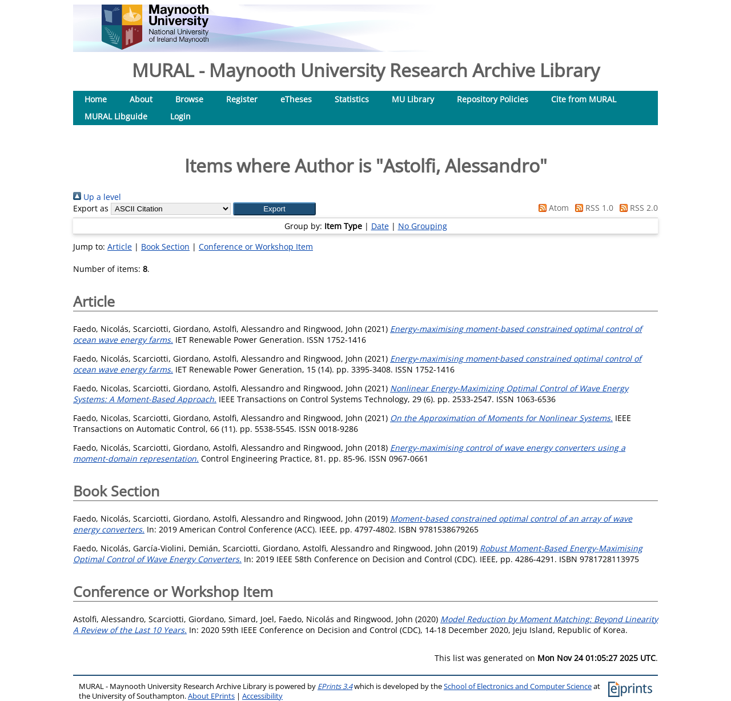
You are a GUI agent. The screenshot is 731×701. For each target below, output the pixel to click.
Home (96, 99)
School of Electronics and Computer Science (518, 686)
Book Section (165, 246)
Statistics (352, 99)
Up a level (97, 196)
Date (380, 226)
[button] (274, 208)
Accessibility (262, 696)
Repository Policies (492, 99)
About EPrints (211, 696)
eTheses (296, 99)
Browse (189, 99)
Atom (552, 207)
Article (119, 246)
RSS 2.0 (637, 207)
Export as (91, 208)
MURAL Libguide (116, 116)
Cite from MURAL (583, 99)
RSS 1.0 (592, 207)
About (141, 99)
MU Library (413, 99)
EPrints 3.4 (335, 686)
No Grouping (422, 226)
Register (242, 99)
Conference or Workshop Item (256, 246)
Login (180, 116)
